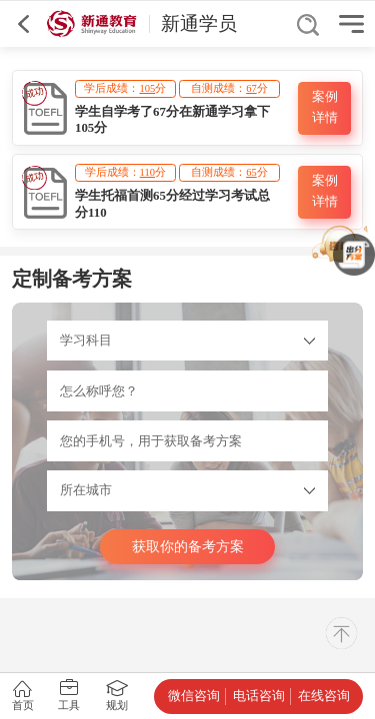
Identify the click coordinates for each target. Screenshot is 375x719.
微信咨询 (194, 696)
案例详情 (325, 107)
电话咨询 (259, 696)
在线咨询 (324, 696)
